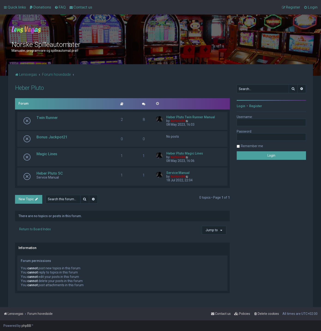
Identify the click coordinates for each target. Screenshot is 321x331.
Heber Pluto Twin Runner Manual (190, 117)
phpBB (26, 326)
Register (255, 106)
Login (241, 106)
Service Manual (178, 173)
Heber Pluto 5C (49, 173)
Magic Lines (46, 154)
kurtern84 (177, 121)
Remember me (252, 146)
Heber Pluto (29, 88)
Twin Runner (47, 117)
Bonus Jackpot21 (52, 137)
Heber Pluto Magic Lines (184, 153)
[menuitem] (40, 7)
